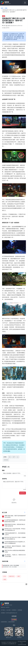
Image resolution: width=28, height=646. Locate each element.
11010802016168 (22, 644)
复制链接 (6, 459)
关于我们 (3, 610)
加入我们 (9, 610)
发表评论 (4, 478)
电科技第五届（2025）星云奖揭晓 (14, 566)
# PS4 (4, 576)
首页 (2, 8)
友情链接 (20, 610)
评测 (6, 8)
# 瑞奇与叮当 (11, 576)
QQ (17, 457)
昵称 (3, 470)
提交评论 (22, 493)
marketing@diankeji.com (11, 612)
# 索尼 (4, 579)
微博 (14, 457)
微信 (10, 457)
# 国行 (18, 576)
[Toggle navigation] (25, 2)
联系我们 (14, 610)
